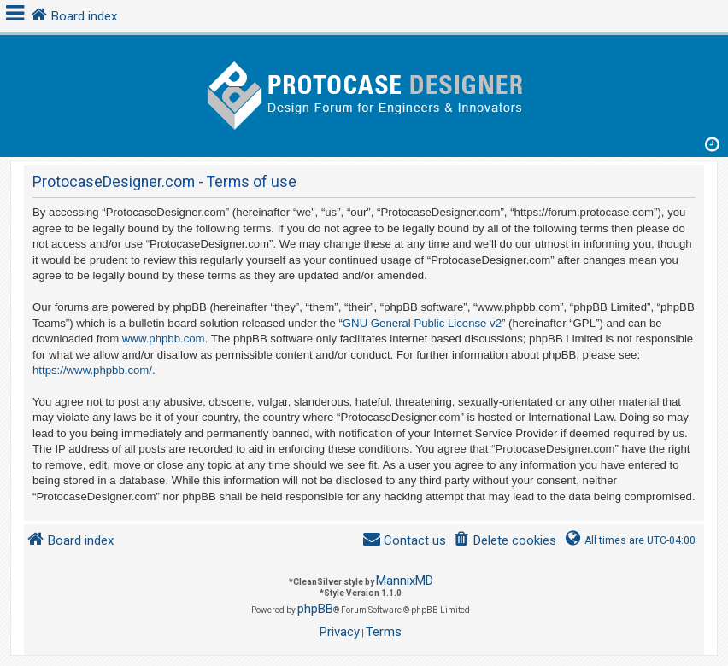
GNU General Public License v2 (422, 323)
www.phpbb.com (163, 338)
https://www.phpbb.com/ (92, 370)
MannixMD (404, 580)
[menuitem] (504, 540)
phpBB (315, 608)
